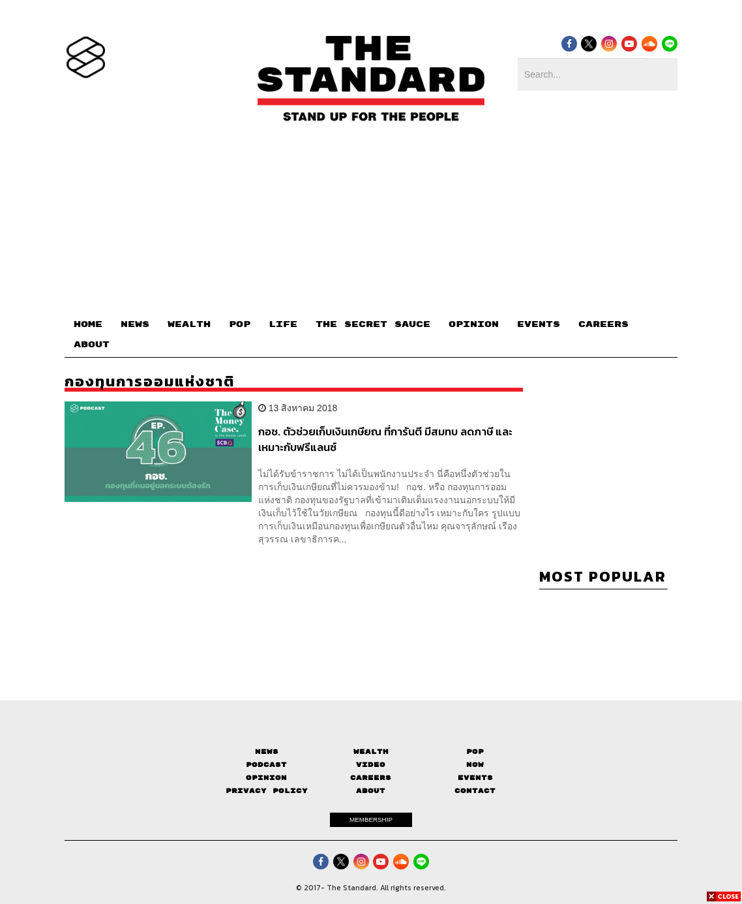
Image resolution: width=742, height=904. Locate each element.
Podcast (266, 764)
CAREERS (603, 324)
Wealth (371, 751)
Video (370, 764)
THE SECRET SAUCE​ (373, 324)
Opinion (266, 777)
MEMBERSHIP (371, 819)
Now (475, 764)
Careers (370, 777)
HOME (88, 324)
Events (475, 777)
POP (239, 324)
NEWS (135, 324)
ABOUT (92, 344)
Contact (475, 790)
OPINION (474, 324)
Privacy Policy (267, 790)
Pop (475, 751)
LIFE (283, 324)
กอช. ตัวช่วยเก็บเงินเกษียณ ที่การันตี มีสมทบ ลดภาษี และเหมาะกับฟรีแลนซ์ (385, 439)
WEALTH (189, 324)
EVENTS (538, 324)
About (370, 790)
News (266, 751)
